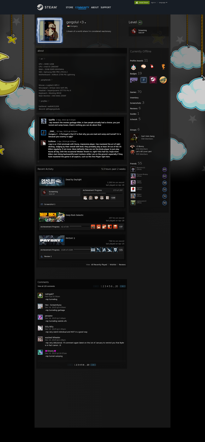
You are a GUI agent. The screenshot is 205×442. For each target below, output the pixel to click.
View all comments (46, 286)
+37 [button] (121, 227)
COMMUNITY (82, 7)
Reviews (122, 264)
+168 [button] (113, 198)
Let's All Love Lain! (144, 151)
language (162, 2)
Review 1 (48, 256)
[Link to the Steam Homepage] (49, 9)
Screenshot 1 (49, 204)
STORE (69, 7)
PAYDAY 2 (70, 238)
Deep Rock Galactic (74, 215)
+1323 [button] (121, 250)
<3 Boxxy (140, 146)
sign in (153, 2)
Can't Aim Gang (147, 136)
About (95, 7)
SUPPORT (106, 7)
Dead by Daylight (73, 179)
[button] (149, 22)
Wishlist (113, 264)
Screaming (53, 191)
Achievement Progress (92, 190)
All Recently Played (99, 264)
